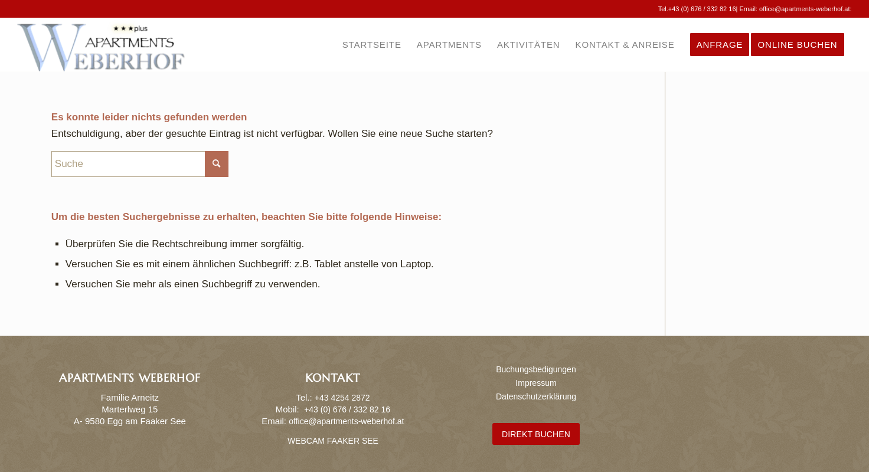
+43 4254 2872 (342, 397)
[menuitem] (372, 44)
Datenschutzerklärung (536, 396)
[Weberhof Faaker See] (101, 44)
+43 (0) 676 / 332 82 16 (702, 8)
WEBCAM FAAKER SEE (333, 440)
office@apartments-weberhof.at (804, 8)
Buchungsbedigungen (536, 369)
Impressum (535, 383)
